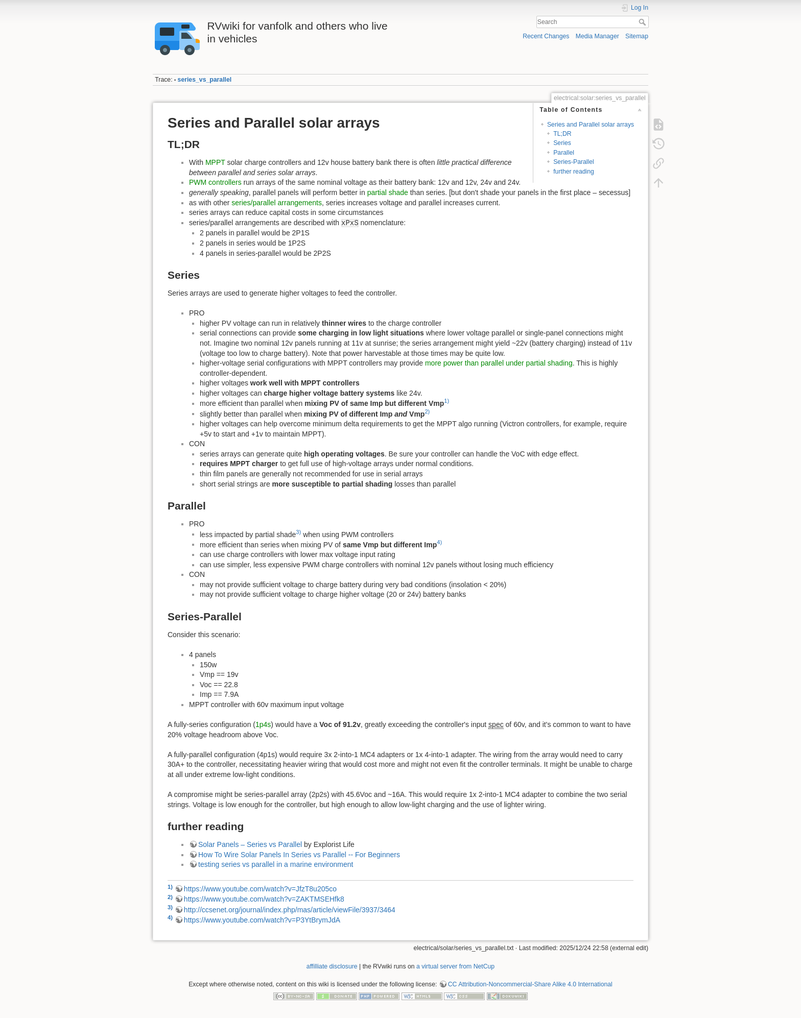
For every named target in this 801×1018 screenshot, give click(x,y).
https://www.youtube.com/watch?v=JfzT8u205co (260, 889)
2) (427, 411)
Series (562, 143)
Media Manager (597, 36)
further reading (573, 171)
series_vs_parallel (205, 79)
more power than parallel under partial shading (499, 363)
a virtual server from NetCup (455, 966)
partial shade (387, 192)
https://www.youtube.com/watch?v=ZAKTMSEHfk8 (264, 899)
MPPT (215, 162)
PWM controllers (215, 182)
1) (446, 401)
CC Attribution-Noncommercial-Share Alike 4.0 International (530, 984)
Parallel (563, 152)
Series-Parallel (573, 161)
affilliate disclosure (332, 966)
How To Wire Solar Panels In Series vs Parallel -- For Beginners (299, 855)
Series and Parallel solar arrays (590, 124)
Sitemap (636, 36)
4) (439, 542)
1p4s (263, 724)
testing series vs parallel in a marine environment (275, 864)
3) (298, 532)
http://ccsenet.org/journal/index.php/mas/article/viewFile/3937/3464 (289, 910)
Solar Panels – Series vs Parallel (250, 844)
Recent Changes (546, 36)
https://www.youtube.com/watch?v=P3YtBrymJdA (262, 920)
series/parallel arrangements (276, 203)
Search (643, 22)
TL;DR (562, 133)
